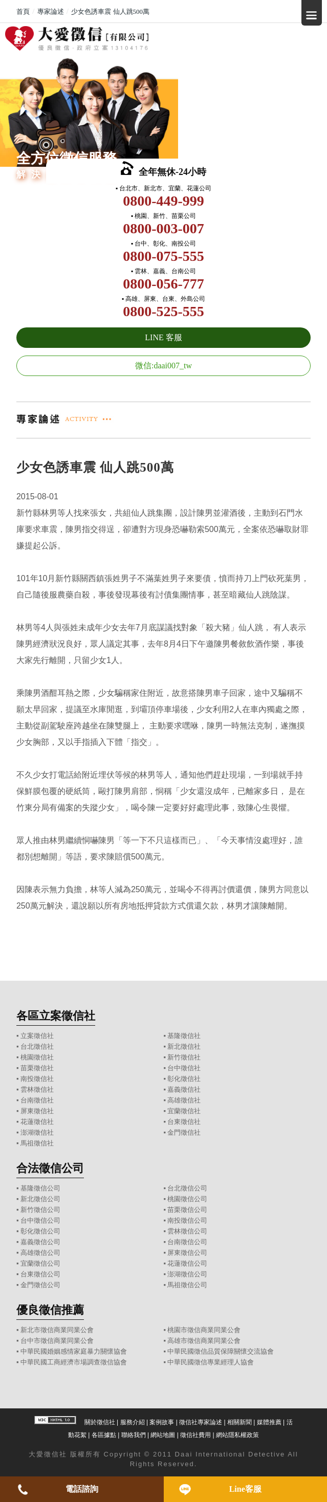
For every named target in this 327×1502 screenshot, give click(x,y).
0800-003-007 (163, 228)
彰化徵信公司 (40, 1231)
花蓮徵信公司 (187, 1263)
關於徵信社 (99, 1422)
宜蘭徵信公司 (40, 1263)
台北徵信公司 (187, 1188)
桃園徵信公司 (187, 1199)
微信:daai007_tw (163, 365)
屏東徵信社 (37, 1111)
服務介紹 (132, 1422)
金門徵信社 (184, 1132)
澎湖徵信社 (37, 1132)
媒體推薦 (269, 1422)
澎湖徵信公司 (187, 1274)
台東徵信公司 (40, 1274)
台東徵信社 (184, 1121)
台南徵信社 (37, 1100)
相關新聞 (239, 1422)
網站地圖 (162, 1435)
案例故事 (161, 1422)
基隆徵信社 (184, 1036)
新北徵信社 (184, 1046)
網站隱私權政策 (237, 1435)
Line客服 (245, 1489)
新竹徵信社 (184, 1057)
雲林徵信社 (37, 1089)
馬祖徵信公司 (187, 1285)
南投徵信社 (37, 1079)
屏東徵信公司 (187, 1252)
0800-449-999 (163, 201)
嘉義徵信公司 (40, 1242)
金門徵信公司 (40, 1285)
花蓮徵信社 (37, 1121)
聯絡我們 (133, 1435)
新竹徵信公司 (40, 1209)
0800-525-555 (163, 311)
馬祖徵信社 (37, 1143)
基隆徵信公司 (40, 1188)
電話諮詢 (82, 1489)
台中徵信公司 (40, 1220)
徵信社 (55, 1454)
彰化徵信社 (184, 1079)
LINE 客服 (163, 337)
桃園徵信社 (37, 1057)
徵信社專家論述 (200, 1422)
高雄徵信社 (184, 1100)
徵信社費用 (195, 1435)
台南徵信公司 (187, 1242)
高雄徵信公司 (40, 1252)
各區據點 (104, 1435)
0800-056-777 (163, 284)
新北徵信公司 (40, 1199)
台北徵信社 (37, 1046)
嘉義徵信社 (184, 1089)
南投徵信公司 (187, 1220)
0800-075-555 (163, 256)
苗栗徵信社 (37, 1068)
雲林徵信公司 (187, 1231)
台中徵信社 (184, 1068)
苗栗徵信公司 (187, 1209)
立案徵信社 (37, 1036)
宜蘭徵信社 (184, 1111)
